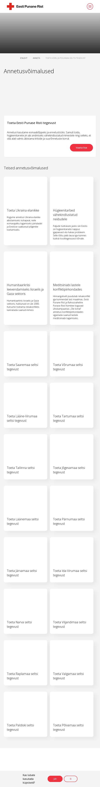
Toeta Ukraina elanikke (23, 210)
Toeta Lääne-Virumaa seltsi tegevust (22, 418)
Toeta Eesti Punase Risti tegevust (31, 123)
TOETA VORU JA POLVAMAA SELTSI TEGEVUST (65, 58)
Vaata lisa (81, 147)
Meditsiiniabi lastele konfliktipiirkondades (67, 287)
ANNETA (36, 58)
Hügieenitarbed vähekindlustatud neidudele (65, 214)
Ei (71, 778)
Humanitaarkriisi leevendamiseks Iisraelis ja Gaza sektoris (25, 289)
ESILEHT (23, 58)
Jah (55, 778)
